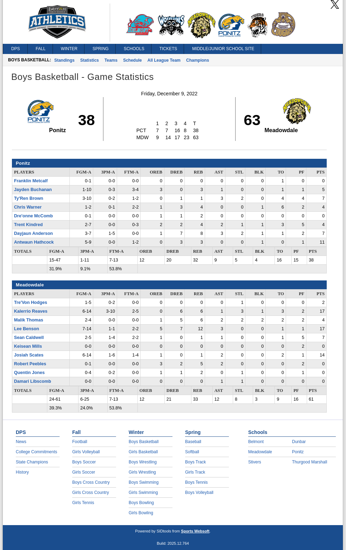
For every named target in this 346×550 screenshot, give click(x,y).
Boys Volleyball (199, 492)
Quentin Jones (29, 372)
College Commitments (36, 451)
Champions (197, 60)
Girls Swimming (143, 492)
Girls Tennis (83, 502)
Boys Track (195, 462)
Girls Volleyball (86, 451)
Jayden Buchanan (33, 189)
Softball (192, 451)
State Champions (32, 462)
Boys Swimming (143, 482)
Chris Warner (28, 207)
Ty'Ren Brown (28, 198)
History (22, 472)
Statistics (89, 60)
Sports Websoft (195, 531)
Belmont (256, 441)
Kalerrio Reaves (30, 311)
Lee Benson (26, 328)
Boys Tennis (196, 482)
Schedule (132, 60)
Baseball (193, 441)
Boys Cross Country (91, 482)
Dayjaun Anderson (33, 233)
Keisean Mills (28, 346)
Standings (64, 60)
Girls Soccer (83, 472)
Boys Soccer (84, 462)
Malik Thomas (28, 320)
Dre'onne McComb (33, 215)
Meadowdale (260, 451)
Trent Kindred (28, 224)
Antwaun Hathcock (34, 242)
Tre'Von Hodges (30, 302)
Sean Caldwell (29, 337)
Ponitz (298, 451)
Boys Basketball (143, 441)
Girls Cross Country (90, 492)
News (21, 441)
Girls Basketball (143, 451)
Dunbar (299, 441)
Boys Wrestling (143, 462)
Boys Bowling (141, 502)
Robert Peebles (30, 363)
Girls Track (195, 472)
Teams (110, 60)
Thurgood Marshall (309, 462)
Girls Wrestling (142, 472)
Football (79, 441)
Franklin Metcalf (31, 180)
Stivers (254, 462)
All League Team (164, 60)
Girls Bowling (141, 512)
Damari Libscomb (32, 381)
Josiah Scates (28, 355)
